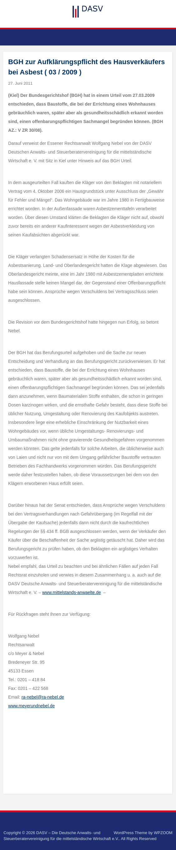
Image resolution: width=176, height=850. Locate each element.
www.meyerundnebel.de (31, 705)
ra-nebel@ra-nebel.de (42, 697)
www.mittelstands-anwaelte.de (71, 592)
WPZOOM (163, 832)
